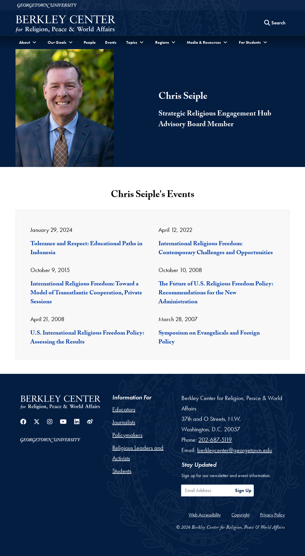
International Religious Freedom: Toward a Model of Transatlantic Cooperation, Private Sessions (86, 293)
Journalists (123, 422)
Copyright (240, 515)
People (90, 42)
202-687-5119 (215, 439)
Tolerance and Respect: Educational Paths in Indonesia (86, 248)
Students (121, 471)
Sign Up (243, 490)
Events (110, 42)
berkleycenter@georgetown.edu (234, 450)
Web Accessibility (205, 515)
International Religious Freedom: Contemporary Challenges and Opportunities (215, 248)
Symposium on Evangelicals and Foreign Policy (209, 338)
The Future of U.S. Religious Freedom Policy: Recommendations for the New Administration (215, 293)
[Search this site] (275, 23)
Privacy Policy (272, 515)
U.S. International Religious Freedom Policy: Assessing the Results (87, 338)
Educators (123, 409)
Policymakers (127, 435)
